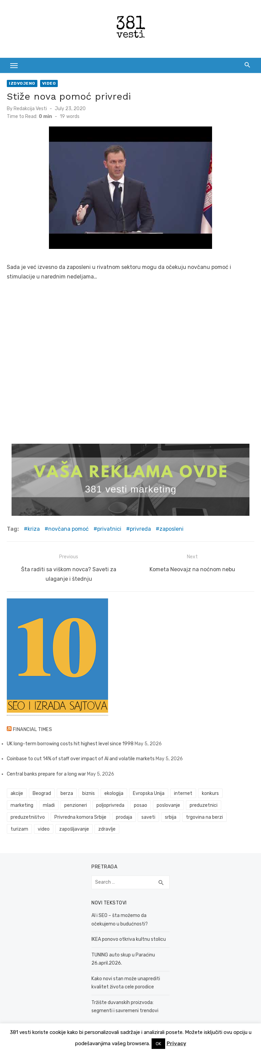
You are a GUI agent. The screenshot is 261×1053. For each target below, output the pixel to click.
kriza (34, 529)
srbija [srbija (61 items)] (170, 816)
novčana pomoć (68, 529)
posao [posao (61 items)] (140, 805)
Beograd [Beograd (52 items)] (42, 793)
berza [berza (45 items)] (66, 793)
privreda (140, 529)
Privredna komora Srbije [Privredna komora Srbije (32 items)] (80, 816)
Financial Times (32, 728)
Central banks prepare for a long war (46, 773)
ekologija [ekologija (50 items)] (113, 793)
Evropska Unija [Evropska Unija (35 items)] (148, 793)
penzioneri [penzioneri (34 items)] (75, 805)
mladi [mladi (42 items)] (49, 805)
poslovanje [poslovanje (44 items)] (168, 805)
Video (49, 83)
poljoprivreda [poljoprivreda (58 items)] (110, 805)
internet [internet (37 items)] (183, 793)
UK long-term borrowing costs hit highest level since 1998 (70, 743)
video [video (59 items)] (44, 828)
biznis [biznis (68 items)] (88, 793)
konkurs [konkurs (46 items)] (210, 793)
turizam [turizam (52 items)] (19, 828)
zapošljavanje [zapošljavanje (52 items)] (74, 828)
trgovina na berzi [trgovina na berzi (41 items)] (204, 816)
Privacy (176, 1043)
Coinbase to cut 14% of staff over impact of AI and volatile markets (81, 758)
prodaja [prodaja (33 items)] (124, 816)
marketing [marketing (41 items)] (22, 805)
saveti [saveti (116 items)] (148, 816)
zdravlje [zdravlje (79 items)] (107, 828)
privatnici (109, 529)
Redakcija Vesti (30, 109)
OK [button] (158, 1043)
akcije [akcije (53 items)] (17, 793)
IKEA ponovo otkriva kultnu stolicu (128, 938)
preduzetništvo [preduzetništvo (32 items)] (28, 816)
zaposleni (171, 529)
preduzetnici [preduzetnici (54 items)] (204, 805)
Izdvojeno (22, 83)
